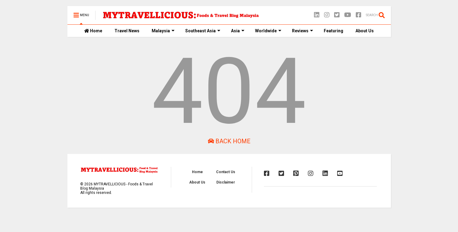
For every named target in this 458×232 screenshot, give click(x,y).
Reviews (302, 30)
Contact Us (225, 172)
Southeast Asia (202, 30)
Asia (237, 30)
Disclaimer (225, 182)
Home (93, 30)
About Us (364, 30)
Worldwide (268, 30)
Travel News (126, 30)
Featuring (333, 30)
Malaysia (163, 30)
